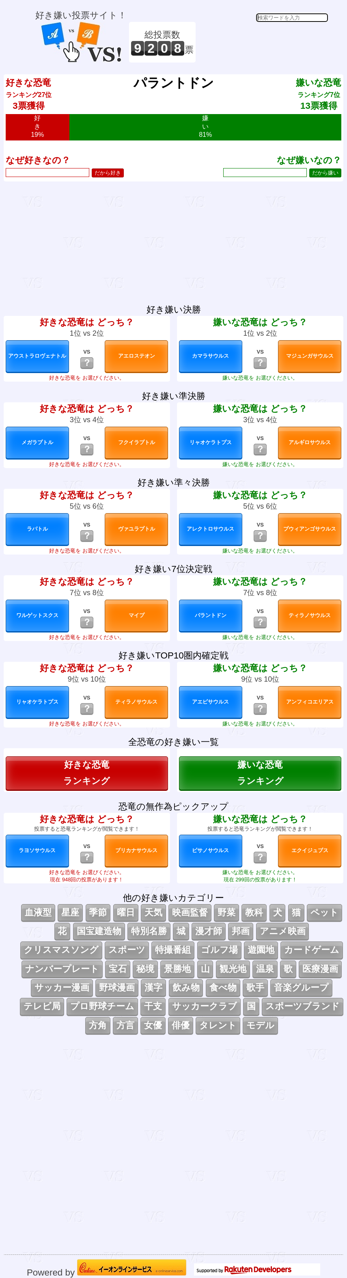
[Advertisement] (263, 42)
